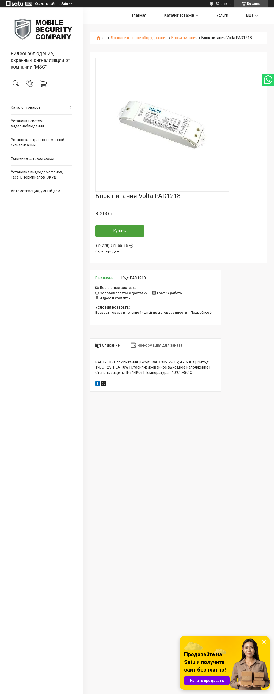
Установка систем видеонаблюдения (27, 123)
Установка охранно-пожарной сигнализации (37, 142)
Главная (139, 15)
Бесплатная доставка (118, 288)
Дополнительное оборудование (139, 38)
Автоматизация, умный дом (35, 191)
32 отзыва (223, 4)
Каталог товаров (26, 107)
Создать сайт (45, 4)
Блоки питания (184, 38)
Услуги (222, 15)
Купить (119, 231)
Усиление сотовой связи (32, 158)
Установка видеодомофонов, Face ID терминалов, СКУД (37, 175)
